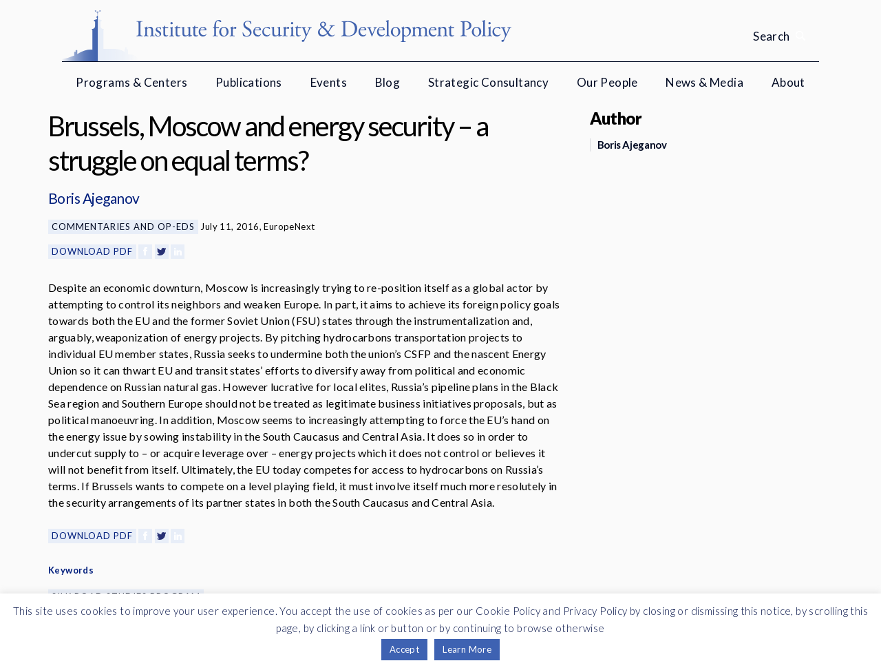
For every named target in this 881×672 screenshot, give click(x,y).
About (788, 82)
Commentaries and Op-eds (123, 226)
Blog (388, 82)
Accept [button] (404, 649)
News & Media (704, 82)
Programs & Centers (131, 82)
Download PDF (92, 251)
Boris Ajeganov (94, 198)
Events (328, 82)
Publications (248, 82)
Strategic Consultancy (488, 82)
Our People (607, 82)
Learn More (467, 649)
